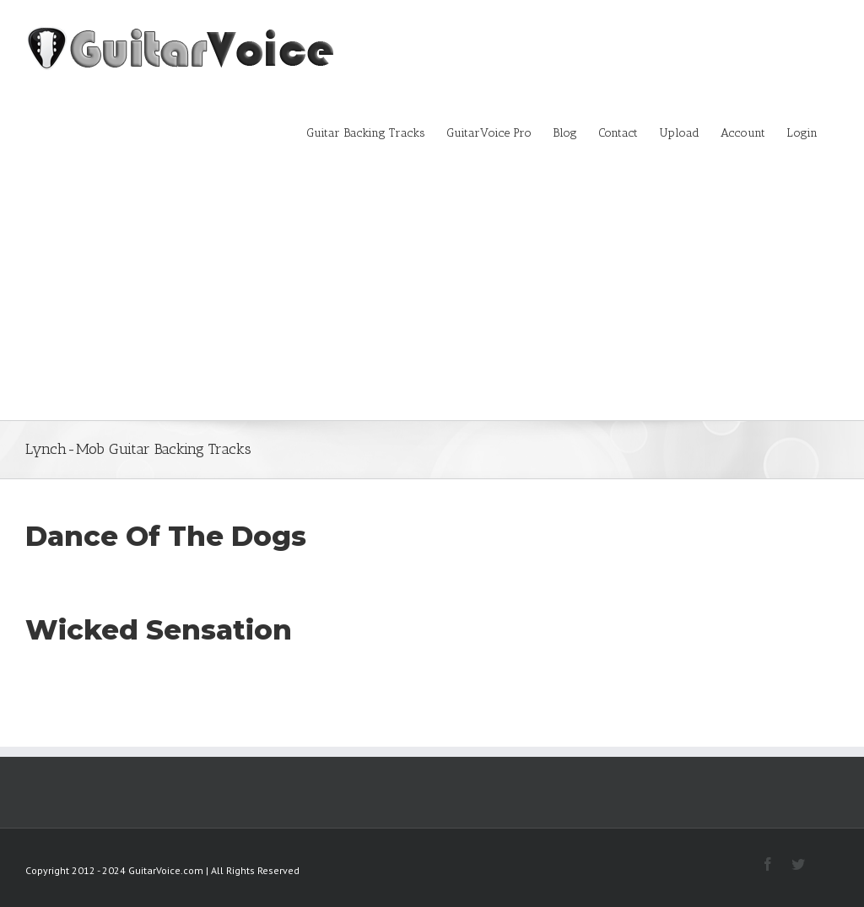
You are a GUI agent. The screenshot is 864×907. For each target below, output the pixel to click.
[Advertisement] (432, 293)
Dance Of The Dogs (165, 536)
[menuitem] (376, 131)
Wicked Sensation (158, 629)
